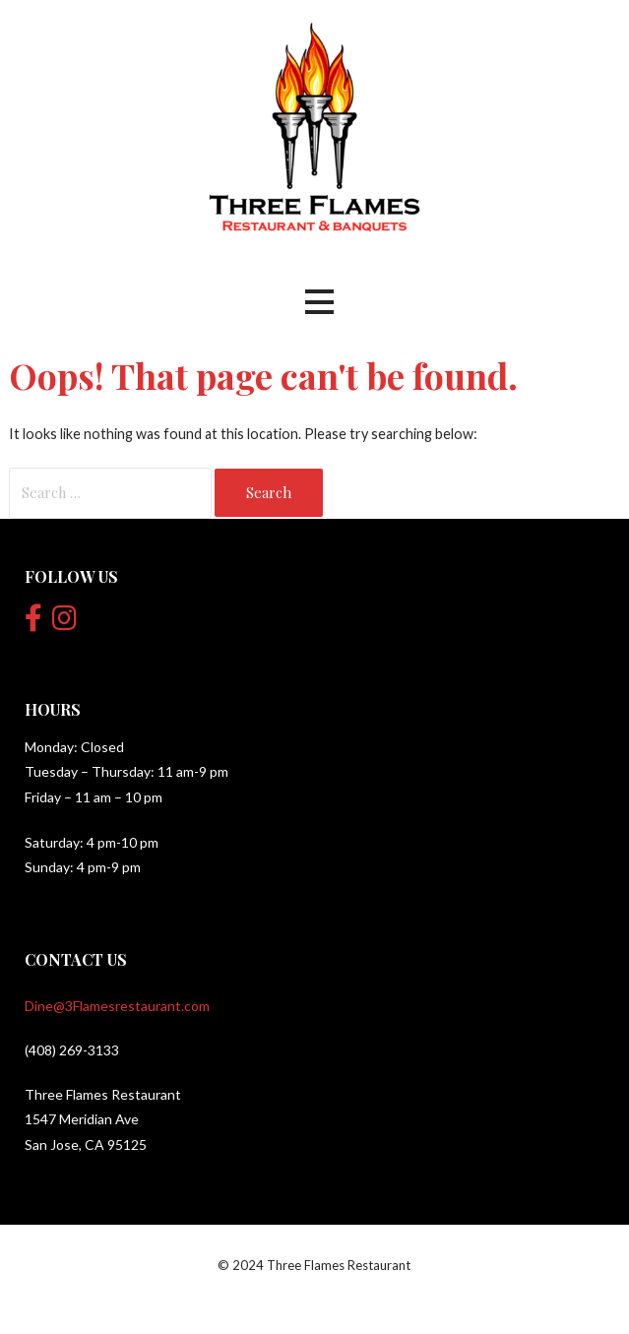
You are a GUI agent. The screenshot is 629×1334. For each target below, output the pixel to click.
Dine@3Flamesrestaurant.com (117, 1005)
